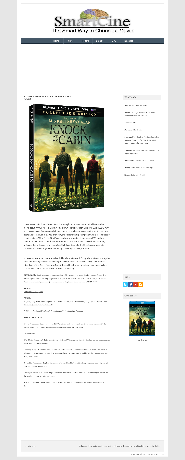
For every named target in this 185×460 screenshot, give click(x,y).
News (70, 40)
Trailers (85, 40)
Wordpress (160, 454)
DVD (114, 40)
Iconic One (135, 454)
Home (56, 40)
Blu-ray (99, 40)
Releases (128, 40)
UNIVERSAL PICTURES (144, 160)
